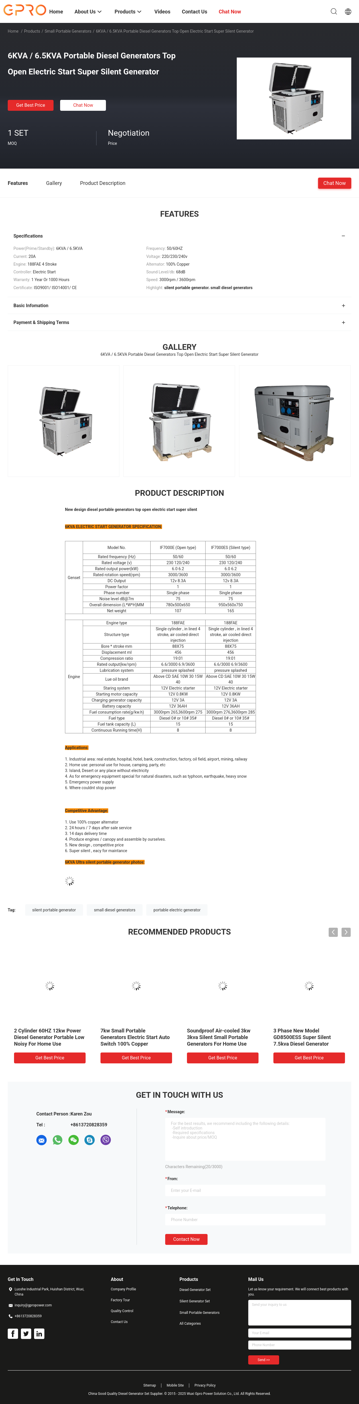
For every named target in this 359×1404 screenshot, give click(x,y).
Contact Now (186, 1239)
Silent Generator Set (194, 1301)
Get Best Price (30, 105)
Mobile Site (175, 1385)
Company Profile (123, 1289)
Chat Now (83, 105)
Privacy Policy (205, 1385)
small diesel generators (114, 910)
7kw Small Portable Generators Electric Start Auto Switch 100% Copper (135, 1037)
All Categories (190, 1324)
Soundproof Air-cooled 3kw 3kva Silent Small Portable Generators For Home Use (218, 1037)
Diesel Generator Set (195, 1290)
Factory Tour (120, 1300)
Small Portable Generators (68, 31)
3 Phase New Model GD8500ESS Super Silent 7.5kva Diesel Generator (302, 1037)
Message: (176, 1111)
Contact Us (119, 1322)
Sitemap (149, 1385)
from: (172, 1178)
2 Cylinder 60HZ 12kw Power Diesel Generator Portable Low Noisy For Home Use (49, 1037)
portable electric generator (176, 910)
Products (32, 31)
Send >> (264, 1360)
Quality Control (122, 1311)
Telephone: (177, 1208)
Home (13, 31)
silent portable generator (54, 910)
